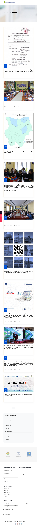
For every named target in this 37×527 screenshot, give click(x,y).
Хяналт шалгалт (6, 492)
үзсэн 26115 (17, 225)
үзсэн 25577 (17, 276)
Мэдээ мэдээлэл (22, 469)
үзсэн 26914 (17, 75)
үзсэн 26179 (17, 106)
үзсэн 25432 (17, 321)
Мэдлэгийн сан (22, 472)
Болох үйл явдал (9, 14)
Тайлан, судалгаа (6, 494)
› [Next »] (26, 408)
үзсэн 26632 (17, 399)
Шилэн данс (5, 496)
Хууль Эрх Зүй (6, 488)
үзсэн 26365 (17, 352)
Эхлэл (4, 14)
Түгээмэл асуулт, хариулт (24, 478)
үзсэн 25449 (17, 369)
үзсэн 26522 (17, 156)
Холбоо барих (22, 476)
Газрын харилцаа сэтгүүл (24, 474)
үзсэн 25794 (17, 193)
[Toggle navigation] (33, 2)
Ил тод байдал (6, 490)
